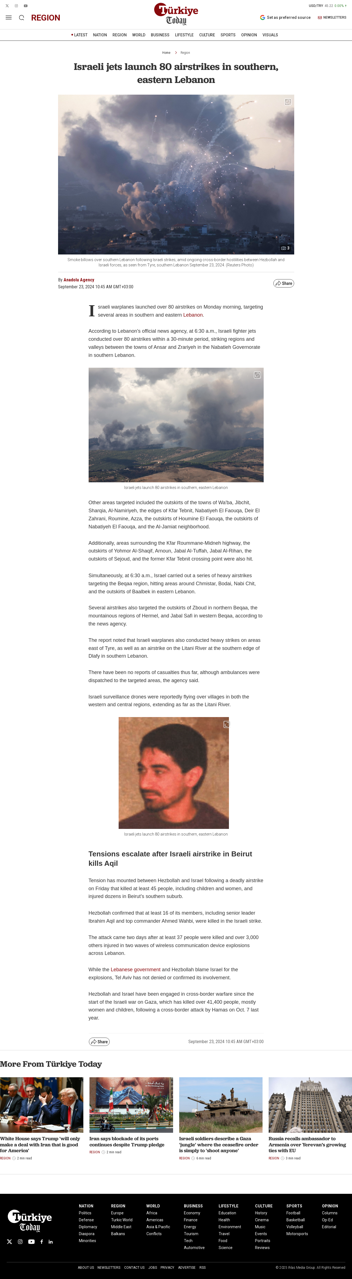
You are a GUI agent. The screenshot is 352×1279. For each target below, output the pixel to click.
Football (293, 1213)
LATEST (81, 35)
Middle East (121, 1226)
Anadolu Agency (79, 279)
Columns (330, 1213)
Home (166, 52)
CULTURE (207, 35)
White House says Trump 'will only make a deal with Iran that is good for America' (40, 1144)
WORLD (138, 35)
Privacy (167, 1267)
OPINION (249, 35)
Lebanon (193, 315)
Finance (191, 1220)
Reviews (262, 1247)
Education (227, 1213)
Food (223, 1240)
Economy (192, 1213)
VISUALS (270, 35)
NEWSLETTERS (332, 17)
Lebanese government (136, 969)
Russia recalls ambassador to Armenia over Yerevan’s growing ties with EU (307, 1144)
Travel (224, 1233)
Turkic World (122, 1220)
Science (226, 1247)
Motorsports (297, 1233)
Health (224, 1220)
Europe (117, 1213)
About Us (86, 1267)
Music (260, 1226)
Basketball (295, 1220)
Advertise (187, 1267)
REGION (120, 35)
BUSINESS (160, 35)
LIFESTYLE (184, 35)
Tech (188, 1240)
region (45, 17)
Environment (230, 1226)
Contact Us (134, 1267)
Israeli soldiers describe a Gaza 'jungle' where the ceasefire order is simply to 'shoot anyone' (218, 1144)
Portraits (262, 1240)
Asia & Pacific (158, 1226)
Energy (190, 1226)
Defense (86, 1220)
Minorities (87, 1240)
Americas (154, 1220)
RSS (202, 1267)
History (261, 1213)
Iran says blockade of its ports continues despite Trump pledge (126, 1141)
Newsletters (109, 1267)
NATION (100, 35)
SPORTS (228, 35)
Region (185, 52)
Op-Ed (327, 1220)
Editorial (329, 1226)
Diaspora (86, 1233)
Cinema (262, 1220)
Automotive (194, 1247)
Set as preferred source (285, 17)
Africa (151, 1213)
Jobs (152, 1267)
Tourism (191, 1233)
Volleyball (294, 1226)
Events (261, 1233)
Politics (85, 1213)
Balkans (118, 1233)
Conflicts (154, 1233)
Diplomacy (88, 1226)
